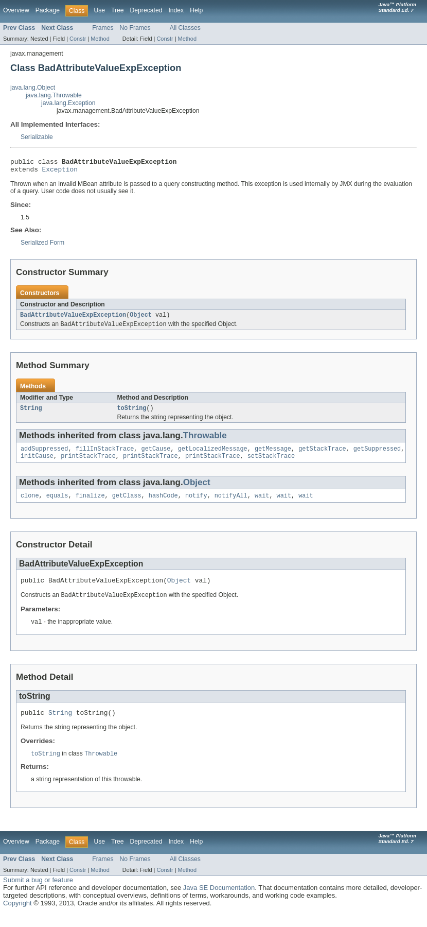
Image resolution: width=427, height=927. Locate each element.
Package (47, 10)
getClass (126, 504)
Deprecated (146, 10)
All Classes (185, 27)
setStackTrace (271, 463)
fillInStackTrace (105, 455)
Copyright (17, 916)
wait (262, 504)
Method (100, 39)
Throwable (205, 441)
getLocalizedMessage (212, 455)
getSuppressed (377, 455)
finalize (90, 504)
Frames (102, 27)
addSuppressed (44, 455)
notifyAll (231, 504)
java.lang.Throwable (54, 95)
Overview (16, 10)
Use (99, 10)
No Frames (135, 27)
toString (132, 413)
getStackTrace (322, 455)
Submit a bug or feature (38, 893)
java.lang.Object (32, 87)
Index (176, 10)
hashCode (163, 504)
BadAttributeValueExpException (73, 319)
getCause (156, 455)
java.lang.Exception (68, 103)
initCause (37, 463)
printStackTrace (88, 463)
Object (141, 319)
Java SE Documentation (219, 901)
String (31, 413)
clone (30, 504)
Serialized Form (42, 245)
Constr (77, 39)
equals (57, 504)
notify (196, 504)
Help (196, 10)
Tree (117, 10)
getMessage (273, 455)
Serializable (37, 137)
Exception (60, 172)
